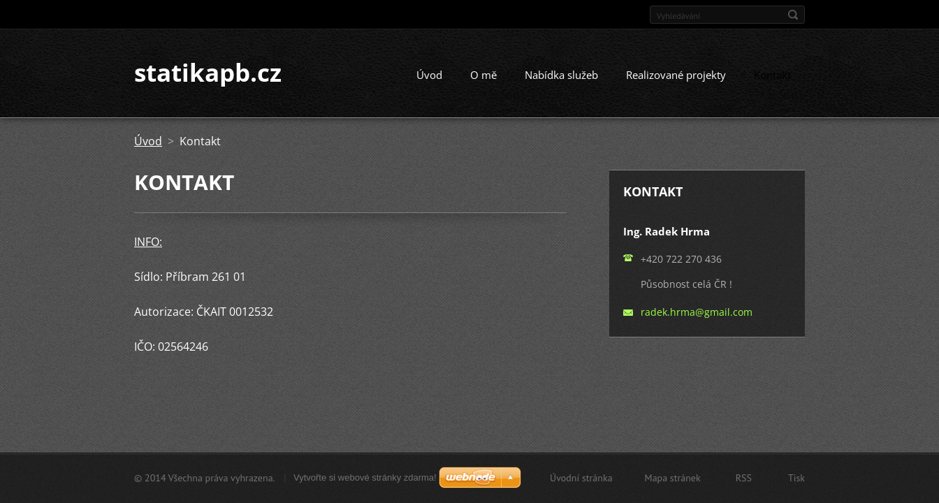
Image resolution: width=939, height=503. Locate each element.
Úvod (429, 75)
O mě (483, 75)
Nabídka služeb (561, 75)
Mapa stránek (673, 478)
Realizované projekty (676, 75)
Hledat (793, 14)
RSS (744, 478)
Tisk (796, 478)
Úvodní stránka (581, 478)
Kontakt (772, 75)
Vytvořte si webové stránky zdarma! (365, 477)
